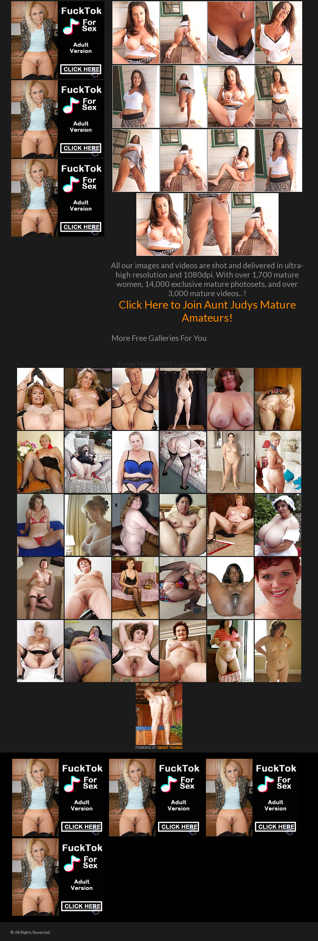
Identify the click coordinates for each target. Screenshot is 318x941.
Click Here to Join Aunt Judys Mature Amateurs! (207, 311)
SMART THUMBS (170, 747)
